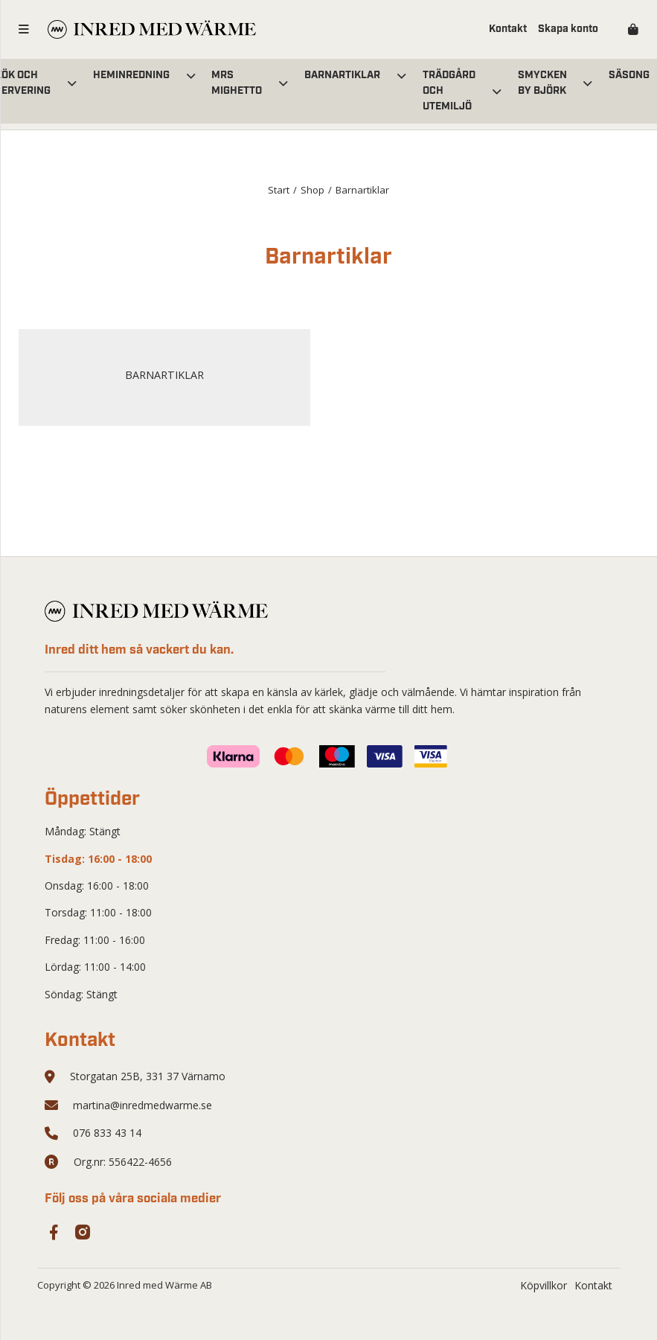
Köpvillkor (543, 1285)
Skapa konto (568, 29)
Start (278, 190)
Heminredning (131, 75)
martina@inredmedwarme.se (142, 1105)
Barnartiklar (342, 75)
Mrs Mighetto (236, 83)
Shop (312, 190)
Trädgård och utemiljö (449, 90)
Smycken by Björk (542, 83)
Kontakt (508, 29)
